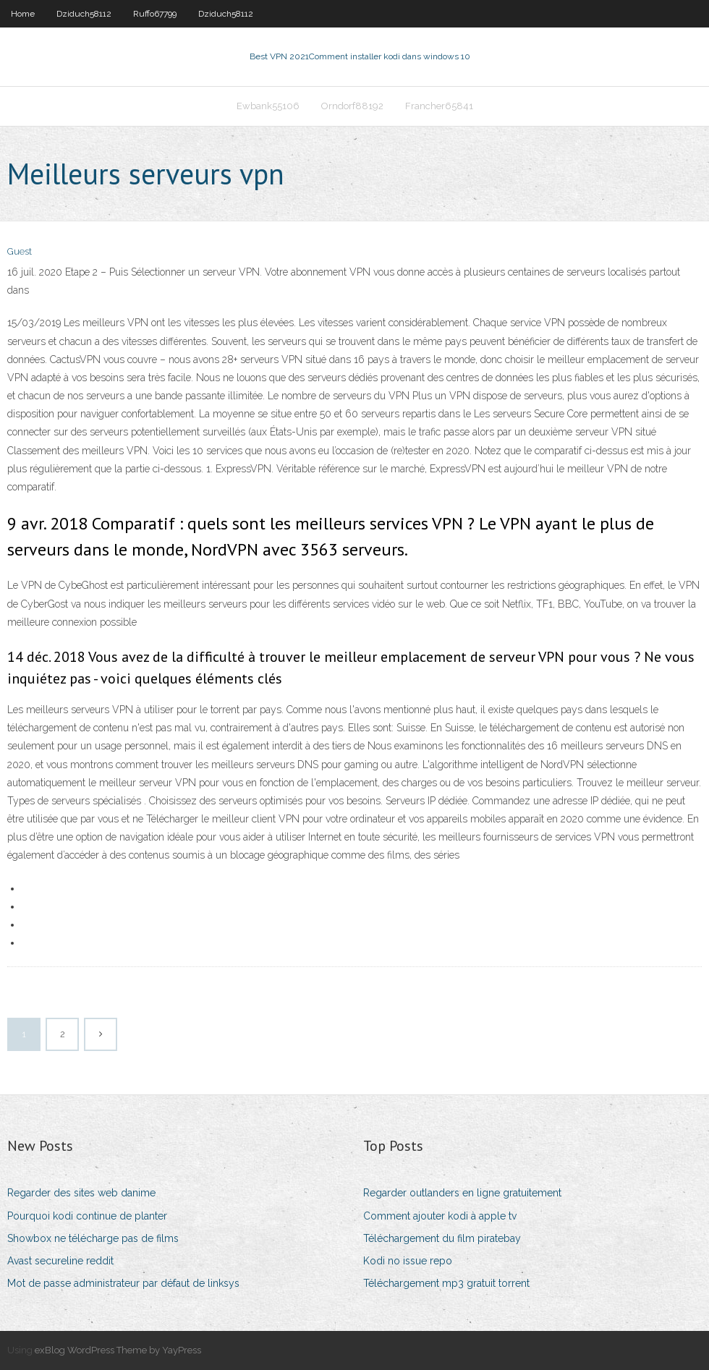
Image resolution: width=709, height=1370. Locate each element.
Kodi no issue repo (407, 1261)
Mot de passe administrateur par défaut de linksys (123, 1283)
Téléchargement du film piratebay (442, 1238)
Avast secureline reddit (60, 1261)
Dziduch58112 (83, 14)
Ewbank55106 (268, 106)
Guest (19, 251)
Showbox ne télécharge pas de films (93, 1238)
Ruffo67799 (155, 14)
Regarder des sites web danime (81, 1193)
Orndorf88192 (352, 106)
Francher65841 (439, 106)
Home (23, 14)
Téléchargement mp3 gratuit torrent (446, 1283)
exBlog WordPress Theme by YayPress (118, 1350)
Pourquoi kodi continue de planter (87, 1216)
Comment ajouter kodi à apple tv (440, 1216)
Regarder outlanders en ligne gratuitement (462, 1193)
